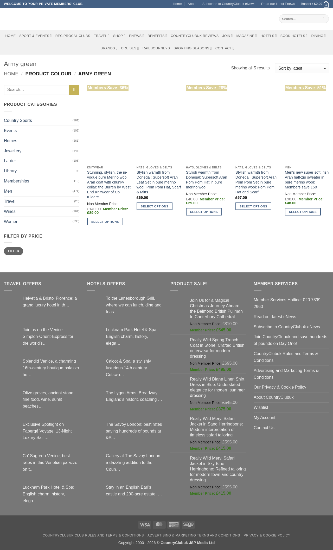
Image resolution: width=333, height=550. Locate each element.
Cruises (130, 48)
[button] (315, 4)
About (192, 4)
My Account (265, 417)
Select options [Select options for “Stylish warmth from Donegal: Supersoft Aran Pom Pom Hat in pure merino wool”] (204, 211)
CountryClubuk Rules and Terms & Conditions (286, 357)
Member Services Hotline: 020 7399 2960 (287, 303)
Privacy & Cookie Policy (267, 535)
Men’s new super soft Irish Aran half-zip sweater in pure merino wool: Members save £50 (307, 179)
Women (11, 221)
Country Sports (18, 120)
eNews (136, 35)
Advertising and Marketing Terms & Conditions (286, 373)
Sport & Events (35, 35)
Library (10, 170)
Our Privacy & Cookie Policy (280, 387)
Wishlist (261, 407)
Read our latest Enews (278, 4)
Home (177, 4)
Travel (102, 35)
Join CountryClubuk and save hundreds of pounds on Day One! (290, 340)
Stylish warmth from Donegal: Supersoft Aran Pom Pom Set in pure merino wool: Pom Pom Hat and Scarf (256, 182)
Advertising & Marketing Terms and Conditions (194, 535)
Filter (13, 251)
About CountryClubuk (274, 397)
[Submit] (323, 18)
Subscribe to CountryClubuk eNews (228, 4)
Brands (109, 48)
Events (10, 130)
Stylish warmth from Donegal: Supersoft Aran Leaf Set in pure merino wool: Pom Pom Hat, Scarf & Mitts (159, 182)
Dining (318, 35)
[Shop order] (302, 68)
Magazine (246, 35)
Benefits (157, 35)
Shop (119, 35)
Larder (10, 160)
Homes (10, 140)
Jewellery (12, 150)
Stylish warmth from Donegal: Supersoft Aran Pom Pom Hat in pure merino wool (206, 179)
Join (227, 35)
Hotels (268, 35)
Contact (224, 48)
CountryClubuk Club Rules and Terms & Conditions (93, 535)
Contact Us (264, 427)
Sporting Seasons (193, 48)
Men (8, 191)
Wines (10, 211)
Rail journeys (156, 48)
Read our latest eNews (275, 316)
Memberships (16, 181)
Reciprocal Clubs (72, 36)
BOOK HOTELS (294, 35)
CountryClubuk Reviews (195, 36)
